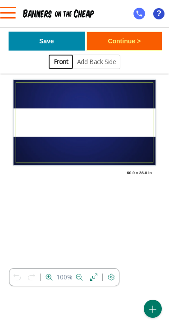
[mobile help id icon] (139, 13)
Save (46, 41)
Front (61, 61)
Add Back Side (96, 61)
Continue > (124, 41)
